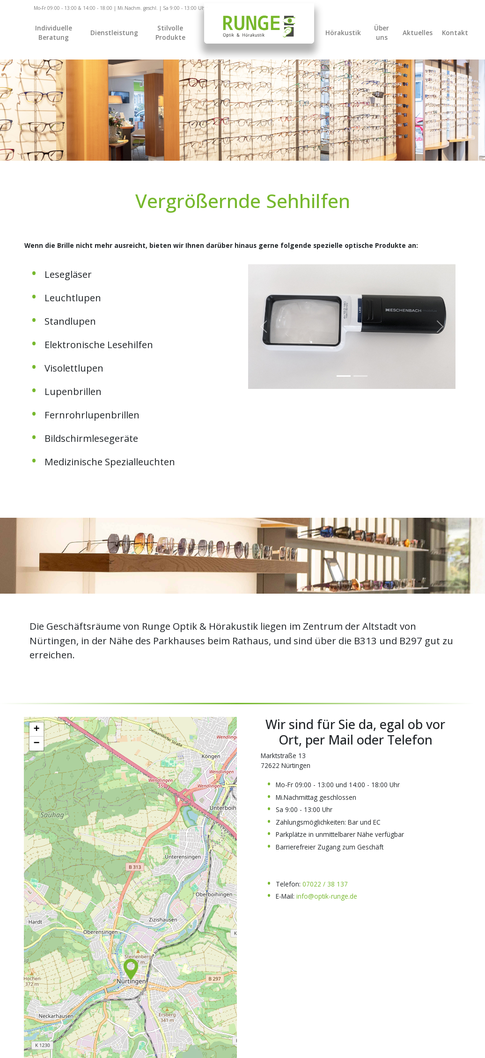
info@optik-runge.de (326, 896)
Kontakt (455, 32)
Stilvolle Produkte (170, 32)
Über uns (381, 32)
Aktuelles (418, 32)
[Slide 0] (344, 376)
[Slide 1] (360, 376)
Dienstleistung (114, 32)
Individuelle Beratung (53, 32)
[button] (131, 969)
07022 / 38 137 (325, 883)
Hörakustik (343, 32)
